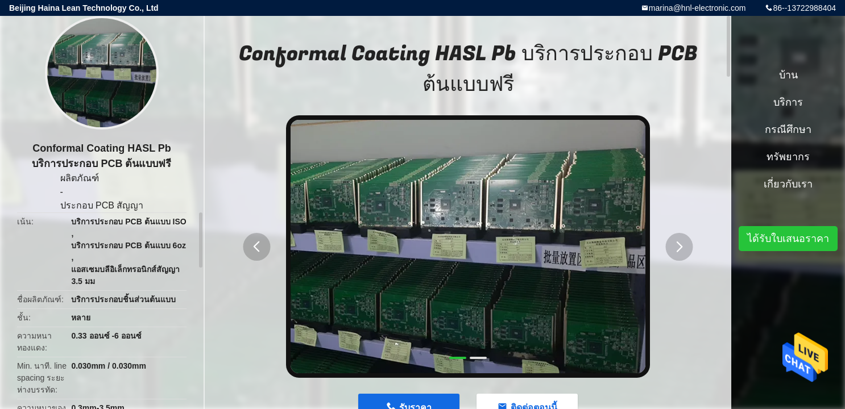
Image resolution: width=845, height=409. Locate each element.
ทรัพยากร (788, 156)
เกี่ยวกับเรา (788, 184)
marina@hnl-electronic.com (697, 7)
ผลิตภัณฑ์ (79, 178)
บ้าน (788, 75)
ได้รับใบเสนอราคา (788, 238)
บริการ (788, 102)
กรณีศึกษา (788, 129)
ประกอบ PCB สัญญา (102, 205)
